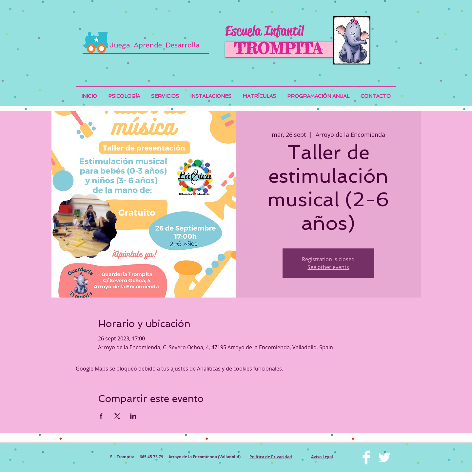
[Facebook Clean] (366, 457)
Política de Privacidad (270, 457)
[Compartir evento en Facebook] (101, 416)
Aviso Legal (322, 457)
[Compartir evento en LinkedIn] (133, 416)
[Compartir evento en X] (117, 416)
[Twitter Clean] (384, 457)
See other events (328, 267)
